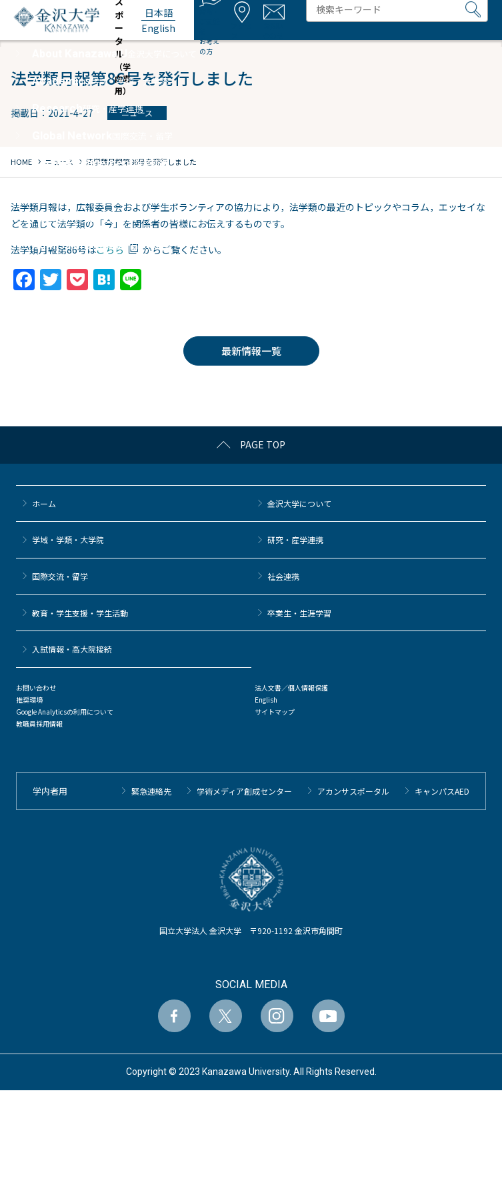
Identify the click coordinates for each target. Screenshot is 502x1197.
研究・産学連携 (295, 539)
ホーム (44, 503)
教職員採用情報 (39, 724)
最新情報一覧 (251, 351)
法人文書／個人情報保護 (291, 688)
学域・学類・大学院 (68, 539)
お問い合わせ (36, 688)
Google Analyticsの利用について (64, 712)
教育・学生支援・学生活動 (80, 613)
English (266, 700)
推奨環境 (29, 700)
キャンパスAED (442, 791)
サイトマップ (275, 712)
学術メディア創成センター (244, 791)
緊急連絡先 (151, 791)
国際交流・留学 (60, 576)
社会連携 (283, 576)
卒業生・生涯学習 (299, 613)
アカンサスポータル (353, 791)
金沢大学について (299, 503)
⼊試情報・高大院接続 (72, 649)
